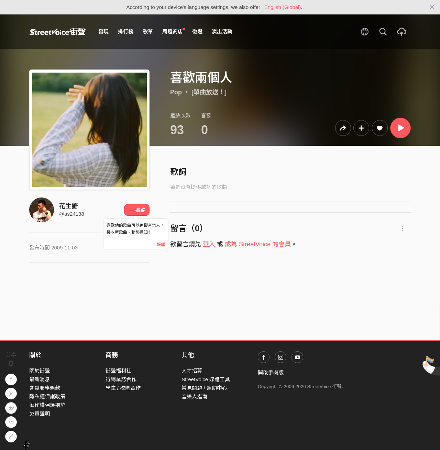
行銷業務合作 (121, 379)
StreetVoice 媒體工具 (206, 379)
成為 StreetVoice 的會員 (258, 244)
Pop (176, 92)
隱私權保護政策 (47, 396)
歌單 (148, 31)
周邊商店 (173, 31)
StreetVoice (57, 31)
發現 (103, 31)
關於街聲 (39, 371)
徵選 (197, 31)
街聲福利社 (118, 371)
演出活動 (222, 31)
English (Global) (282, 7)
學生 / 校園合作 (123, 388)
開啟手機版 (271, 372)
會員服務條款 (44, 388)
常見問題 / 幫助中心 (204, 388)
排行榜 (125, 31)
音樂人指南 (194, 396)
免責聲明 (39, 414)
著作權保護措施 (47, 405)
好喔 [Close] (161, 244)
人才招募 (192, 371)
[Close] (432, 7)
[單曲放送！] (209, 92)
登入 (209, 244)
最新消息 (39, 379)
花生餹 (68, 206)
